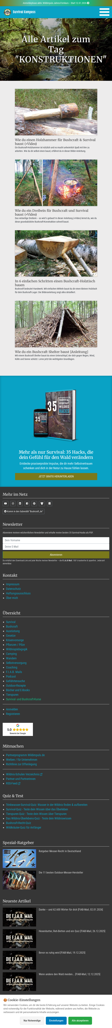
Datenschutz (13, 589)
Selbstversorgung (16, 663)
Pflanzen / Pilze (15, 644)
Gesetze (10, 635)
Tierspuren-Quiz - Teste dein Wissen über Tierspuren (36, 814)
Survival (10, 622)
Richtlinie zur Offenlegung (21, 764)
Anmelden (12, 709)
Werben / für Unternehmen (21, 759)
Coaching (11, 667)
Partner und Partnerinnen (21, 779)
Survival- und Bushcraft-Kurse (23, 699)
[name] (56, 540)
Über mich (12, 598)
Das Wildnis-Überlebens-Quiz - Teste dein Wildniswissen (38, 818)
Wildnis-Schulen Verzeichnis (22, 774)
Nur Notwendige (32, 1020)
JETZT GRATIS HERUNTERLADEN (56, 476)
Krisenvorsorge (15, 640)
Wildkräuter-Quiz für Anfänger (23, 827)
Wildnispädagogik (16, 649)
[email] (56, 547)
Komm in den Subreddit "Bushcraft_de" (23, 511)
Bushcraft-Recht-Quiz (18, 823)
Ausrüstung (13, 631)
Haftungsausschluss (18, 593)
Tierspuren (12, 694)
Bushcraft (12, 626)
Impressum (12, 584)
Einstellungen (56, 1020)
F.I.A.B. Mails (14, 672)
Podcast (11, 676)
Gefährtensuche (15, 681)
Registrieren (13, 714)
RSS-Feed (11, 783)
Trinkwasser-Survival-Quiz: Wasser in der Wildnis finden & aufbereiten (46, 804)
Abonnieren (56, 554)
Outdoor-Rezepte (16, 685)
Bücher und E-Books (18, 690)
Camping (11, 653)
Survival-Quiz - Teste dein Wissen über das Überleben (37, 809)
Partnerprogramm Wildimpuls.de (25, 755)
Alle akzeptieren (80, 1020)
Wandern (11, 658)
